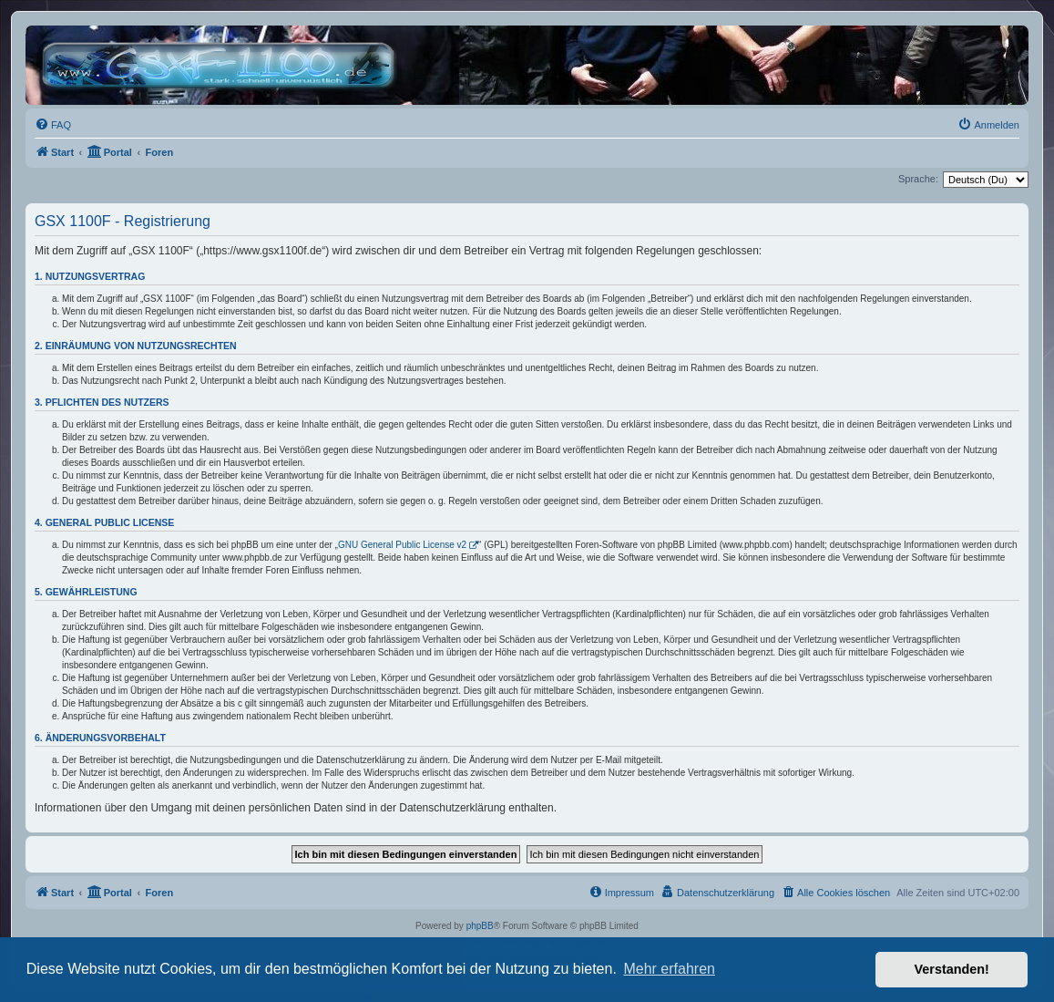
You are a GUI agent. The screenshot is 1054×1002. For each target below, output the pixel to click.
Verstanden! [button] (952, 969)
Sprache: (918, 178)
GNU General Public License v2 (402, 545)
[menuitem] (53, 125)
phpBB (480, 926)
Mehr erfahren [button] (669, 968)
